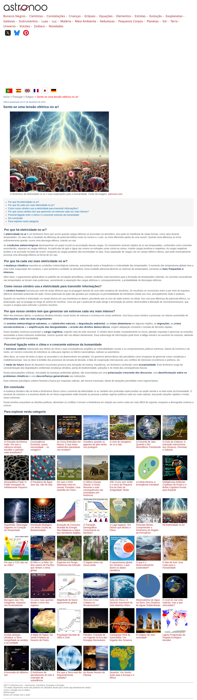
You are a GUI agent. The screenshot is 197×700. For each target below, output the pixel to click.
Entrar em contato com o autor (16, 695)
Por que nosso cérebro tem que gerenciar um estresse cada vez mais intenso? (48, 211)
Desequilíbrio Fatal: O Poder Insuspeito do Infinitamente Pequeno (16, 483)
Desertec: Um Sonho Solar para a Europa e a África (122, 673)
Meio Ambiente (85, 21)
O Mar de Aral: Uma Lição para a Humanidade (175, 563)
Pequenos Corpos (130, 21)
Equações (106, 16)
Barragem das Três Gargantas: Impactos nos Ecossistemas (16, 601)
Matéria (65, 21)
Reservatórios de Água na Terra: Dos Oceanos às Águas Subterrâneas (148, 601)
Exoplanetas (174, 16)
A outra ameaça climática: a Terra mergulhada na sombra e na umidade (16, 637)
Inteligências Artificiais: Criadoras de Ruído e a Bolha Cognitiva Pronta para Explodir (175, 484)
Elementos (123, 16)
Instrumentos (28, 21)
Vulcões (24, 26)
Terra (174, 21)
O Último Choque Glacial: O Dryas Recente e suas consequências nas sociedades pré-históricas (95, 487)
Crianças (75, 16)
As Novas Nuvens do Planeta (95, 672)
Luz (54, 21)
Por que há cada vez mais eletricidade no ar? (31, 205)
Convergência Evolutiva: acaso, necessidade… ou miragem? (43, 444)
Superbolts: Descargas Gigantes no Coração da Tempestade (16, 526)
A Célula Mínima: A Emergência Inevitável (148, 482)
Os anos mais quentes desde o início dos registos (43, 601)
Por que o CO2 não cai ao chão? (16, 562)
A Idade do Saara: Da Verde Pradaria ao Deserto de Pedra (43, 636)
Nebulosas (107, 21)
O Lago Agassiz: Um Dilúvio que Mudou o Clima (122, 526)
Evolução (155, 16)
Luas (45, 21)
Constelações (56, 16)
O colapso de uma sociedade (148, 635)
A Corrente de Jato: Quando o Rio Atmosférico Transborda (148, 443)
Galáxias (9, 21)
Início (6, 96)
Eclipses (89, 16)
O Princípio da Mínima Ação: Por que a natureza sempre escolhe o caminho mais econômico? (16, 446)
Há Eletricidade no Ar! (175, 523)
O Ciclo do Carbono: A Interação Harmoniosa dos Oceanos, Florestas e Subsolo (175, 444)
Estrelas (140, 16)
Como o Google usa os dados (16, 690)
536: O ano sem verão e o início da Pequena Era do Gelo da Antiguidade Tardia (122, 484)
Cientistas (36, 16)
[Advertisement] (98, 63)
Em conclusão (15, 218)
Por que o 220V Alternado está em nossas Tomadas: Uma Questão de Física (69, 484)
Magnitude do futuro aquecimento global (69, 600)
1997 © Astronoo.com (13, 685)
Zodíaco (39, 26)
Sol (164, 21)
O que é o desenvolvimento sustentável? (148, 563)
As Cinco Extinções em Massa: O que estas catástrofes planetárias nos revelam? (69, 444)
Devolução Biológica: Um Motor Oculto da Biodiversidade (43, 526)
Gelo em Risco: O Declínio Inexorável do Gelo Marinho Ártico (122, 601)
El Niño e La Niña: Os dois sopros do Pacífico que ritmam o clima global (43, 565)
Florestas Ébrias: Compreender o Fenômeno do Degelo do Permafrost (148, 527)
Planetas (153, 21)
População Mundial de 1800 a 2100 (69, 635)
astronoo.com (115, 194)
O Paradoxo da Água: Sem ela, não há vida (43, 482)
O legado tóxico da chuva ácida (95, 562)
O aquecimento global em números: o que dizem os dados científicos (122, 565)
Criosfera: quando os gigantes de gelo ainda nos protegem (95, 443)
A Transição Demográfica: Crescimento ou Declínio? (95, 527)
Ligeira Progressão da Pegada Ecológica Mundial (175, 636)
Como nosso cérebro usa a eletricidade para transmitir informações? (43, 208)
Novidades (56, 26)
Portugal (17, 96)
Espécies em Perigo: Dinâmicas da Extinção (69, 562)
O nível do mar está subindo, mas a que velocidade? (175, 601)
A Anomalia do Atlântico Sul (16, 672)
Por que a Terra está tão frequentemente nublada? (69, 673)
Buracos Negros (14, 16)
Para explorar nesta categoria (23, 221)
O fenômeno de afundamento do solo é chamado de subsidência (43, 675)
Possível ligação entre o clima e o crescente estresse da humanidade (43, 215)
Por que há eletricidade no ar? (23, 202)
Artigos (29, 96)
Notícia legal (8, 692)
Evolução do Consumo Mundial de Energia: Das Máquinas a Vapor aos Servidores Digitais (69, 527)
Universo (9, 26)
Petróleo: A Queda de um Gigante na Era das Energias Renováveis (95, 636)
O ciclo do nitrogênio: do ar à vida (122, 442)
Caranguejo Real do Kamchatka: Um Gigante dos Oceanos (122, 636)
